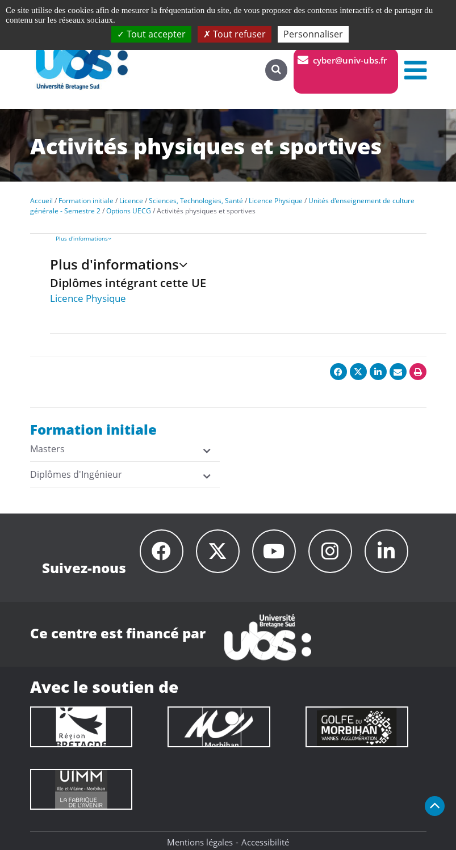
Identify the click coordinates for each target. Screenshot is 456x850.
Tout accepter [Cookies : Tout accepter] (151, 34)
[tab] (251, 238)
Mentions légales (200, 842)
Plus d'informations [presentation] (83, 238)
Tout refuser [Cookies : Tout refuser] (234, 34)
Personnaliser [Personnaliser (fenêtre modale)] (313, 34)
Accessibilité (265, 842)
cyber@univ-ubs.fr (350, 60)
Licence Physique (88, 298)
